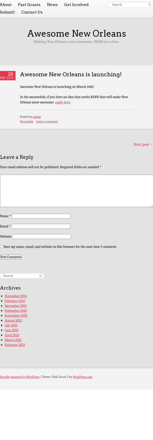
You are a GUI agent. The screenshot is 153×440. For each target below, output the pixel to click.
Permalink (26, 121)
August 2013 (13, 320)
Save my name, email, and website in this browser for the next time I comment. (60, 247)
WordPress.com (82, 377)
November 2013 (16, 311)
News (52, 4)
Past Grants (29, 4)
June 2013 (11, 330)
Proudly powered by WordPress (19, 377)
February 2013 (15, 345)
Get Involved (76, 4)
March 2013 (13, 340)
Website (5, 237)
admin (37, 117)
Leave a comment (47, 121)
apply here (62, 102)
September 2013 (16, 316)
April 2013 (12, 335)
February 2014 (15, 301)
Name (5, 216)
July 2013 (11, 325)
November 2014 (16, 296)
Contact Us (32, 12)
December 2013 (15, 306)
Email (5, 226)
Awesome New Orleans (76, 33)
